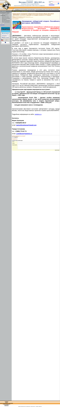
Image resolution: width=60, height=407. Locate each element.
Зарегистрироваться (51, 4)
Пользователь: (51, 1)
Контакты (6, 405)
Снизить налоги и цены (5, 16)
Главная (17, 9)
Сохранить (51, 3)
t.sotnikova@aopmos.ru (24, 133)
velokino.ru (38, 114)
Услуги (22, 9)
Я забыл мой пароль (51, 5)
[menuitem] (17, 9)
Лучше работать (4, 19)
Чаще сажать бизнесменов (6, 20)
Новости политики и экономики (33, 9)
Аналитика (56, 9)
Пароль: (50, 2)
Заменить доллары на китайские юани (4, 15)
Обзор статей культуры (25, 11)
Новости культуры (47, 9)
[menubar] (37, 10)
